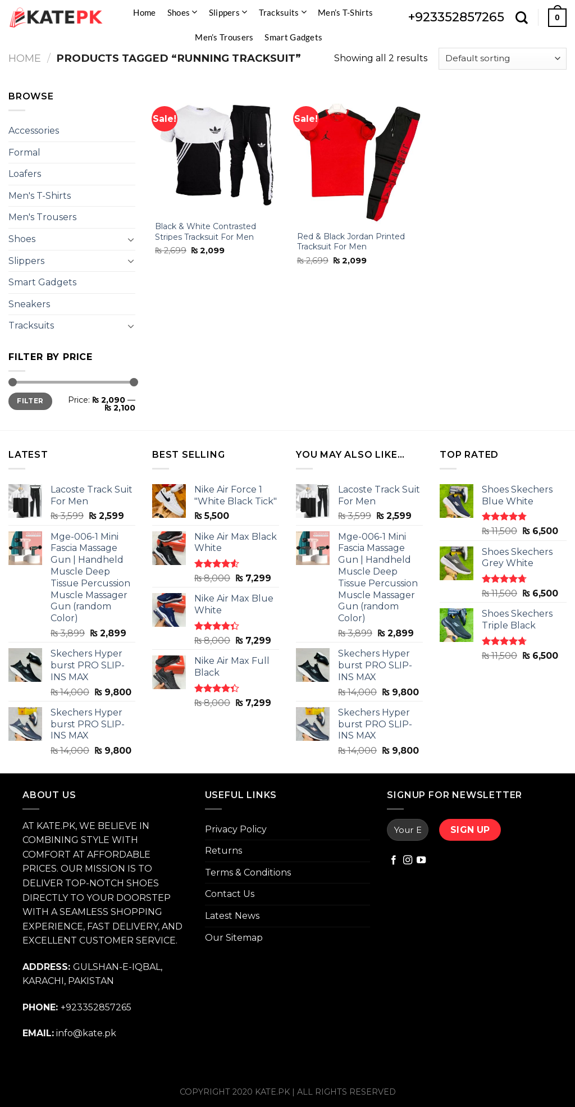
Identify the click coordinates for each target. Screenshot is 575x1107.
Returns (223, 850)
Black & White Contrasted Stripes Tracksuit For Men (205, 231)
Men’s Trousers (224, 37)
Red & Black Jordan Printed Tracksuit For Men (351, 241)
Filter (30, 401)
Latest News (232, 915)
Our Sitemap (234, 937)
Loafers (24, 173)
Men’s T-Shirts (345, 12)
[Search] (521, 17)
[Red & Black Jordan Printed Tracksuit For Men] (359, 156)
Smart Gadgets (293, 37)
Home (144, 12)
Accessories (33, 130)
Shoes (182, 12)
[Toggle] (130, 239)
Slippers (228, 12)
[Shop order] (503, 59)
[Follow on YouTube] (421, 860)
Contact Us (229, 894)
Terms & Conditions (248, 872)
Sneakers (29, 304)
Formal (24, 152)
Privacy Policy (236, 829)
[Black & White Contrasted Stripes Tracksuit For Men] (217, 152)
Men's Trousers (42, 217)
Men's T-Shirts (39, 195)
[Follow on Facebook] (393, 860)
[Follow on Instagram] (407, 860)
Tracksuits (283, 12)
